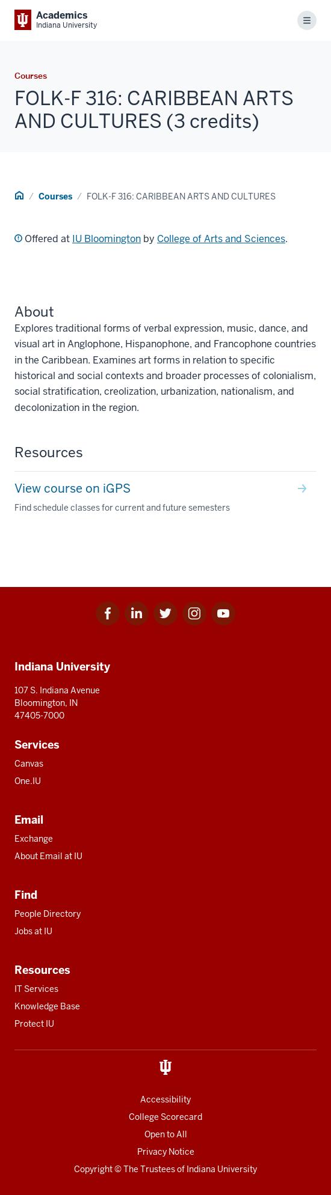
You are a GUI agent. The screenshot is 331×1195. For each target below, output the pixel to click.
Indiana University (222, 1169)
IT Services (36, 989)
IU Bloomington (106, 239)
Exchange (33, 838)
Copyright (93, 1169)
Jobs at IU (33, 931)
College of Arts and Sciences (221, 239)
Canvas (28, 763)
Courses (55, 196)
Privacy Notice (165, 1151)
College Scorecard (165, 1116)
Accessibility (165, 1099)
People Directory (47, 913)
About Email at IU (48, 856)
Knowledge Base (47, 1006)
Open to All (165, 1134)
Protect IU (34, 1023)
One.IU (27, 781)
